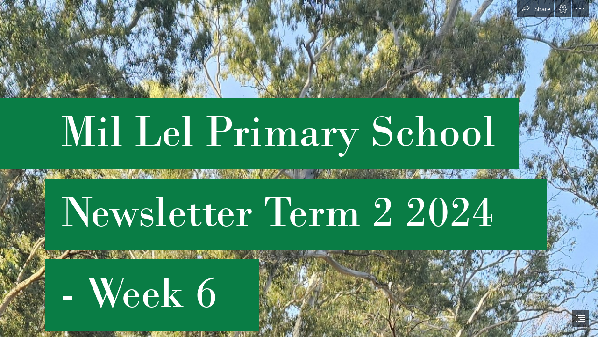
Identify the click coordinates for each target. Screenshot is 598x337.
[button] (535, 8)
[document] (299, 168)
